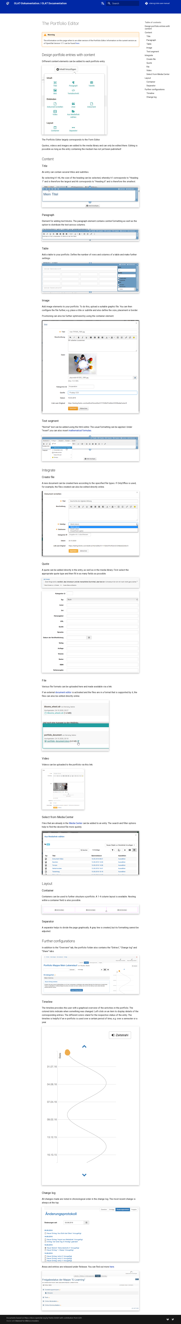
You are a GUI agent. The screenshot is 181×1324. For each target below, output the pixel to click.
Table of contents (153, 22)
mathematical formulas (80, 430)
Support (58, 10)
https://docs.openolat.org (35, 1318)
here (77, 43)
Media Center (75, 823)
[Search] (122, 3)
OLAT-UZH (19, 10)
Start (9, 10)
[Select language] (102, 3)
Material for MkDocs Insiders (27, 1321)
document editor (63, 692)
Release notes (45, 10)
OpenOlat (31, 10)
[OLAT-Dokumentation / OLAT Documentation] (8, 3)
